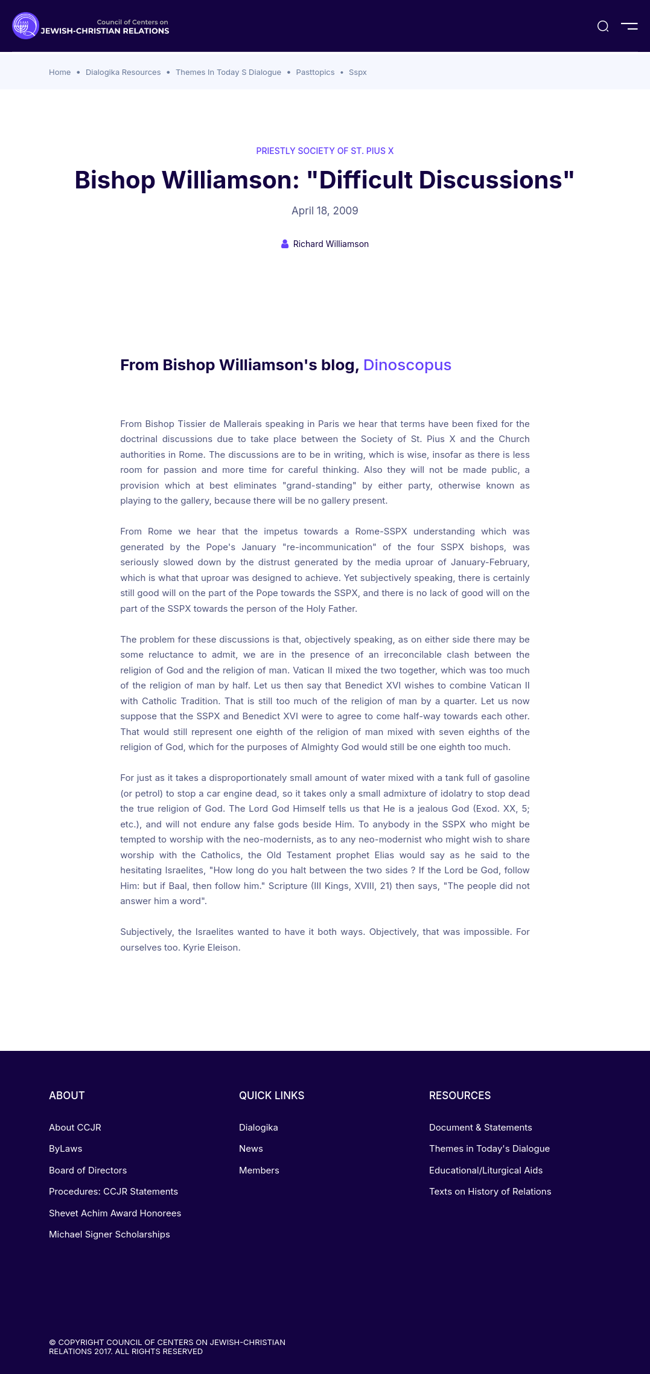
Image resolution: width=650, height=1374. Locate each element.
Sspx (358, 72)
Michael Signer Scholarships (109, 1234)
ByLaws (65, 1148)
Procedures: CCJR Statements (113, 1191)
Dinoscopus (407, 364)
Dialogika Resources (123, 72)
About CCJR (75, 1127)
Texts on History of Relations (490, 1191)
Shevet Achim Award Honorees (115, 1213)
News (251, 1148)
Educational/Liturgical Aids (486, 1170)
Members (259, 1170)
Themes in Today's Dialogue (489, 1148)
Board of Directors (88, 1170)
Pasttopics (315, 72)
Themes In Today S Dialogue (228, 72)
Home (60, 72)
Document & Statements (480, 1127)
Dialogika (258, 1127)
